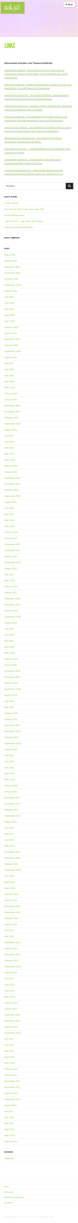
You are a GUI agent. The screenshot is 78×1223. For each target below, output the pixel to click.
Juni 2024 (9, 369)
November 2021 (12, 550)
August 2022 (10, 502)
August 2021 (10, 568)
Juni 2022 (9, 508)
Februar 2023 (11, 466)
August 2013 (10, 972)
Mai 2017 (9, 834)
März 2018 (9, 779)
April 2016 (9, 882)
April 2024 (9, 381)
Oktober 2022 (11, 490)
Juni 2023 (9, 442)
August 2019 (10, 695)
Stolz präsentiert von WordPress (16, 1217)
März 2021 (9, 580)
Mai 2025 (9, 309)
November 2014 (12, 942)
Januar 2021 (10, 592)
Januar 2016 (10, 900)
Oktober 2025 (11, 279)
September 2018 (12, 743)
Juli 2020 (8, 629)
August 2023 (10, 430)
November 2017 (12, 804)
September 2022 (12, 496)
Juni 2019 (9, 701)
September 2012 (12, 1033)
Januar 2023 (10, 472)
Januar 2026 (10, 261)
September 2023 (12, 424)
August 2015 (10, 924)
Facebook (8, 1203)
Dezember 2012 (12, 1015)
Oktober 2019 (11, 683)
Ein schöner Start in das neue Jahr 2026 (24, 209)
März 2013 (9, 997)
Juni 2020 (9, 635)
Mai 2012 (9, 1051)
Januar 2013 (10, 1009)
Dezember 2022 (12, 478)
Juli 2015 (8, 930)
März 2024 (9, 387)
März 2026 (9, 255)
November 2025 (12, 273)
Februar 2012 (11, 1069)
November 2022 (12, 484)
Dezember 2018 (12, 725)
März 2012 (9, 1063)
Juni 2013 (9, 984)
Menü (69, 5)
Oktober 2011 (11, 1093)
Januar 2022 (10, 538)
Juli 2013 (8, 978)
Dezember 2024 (12, 339)
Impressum (9, 1192)
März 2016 (9, 888)
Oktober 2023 (11, 418)
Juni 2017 (9, 828)
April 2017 (9, 840)
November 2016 (12, 858)
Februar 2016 (11, 894)
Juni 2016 (9, 876)
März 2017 (9, 846)
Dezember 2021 (12, 544)
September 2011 (12, 1099)
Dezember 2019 (12, 671)
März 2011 (9, 1135)
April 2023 (9, 454)
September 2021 (12, 562)
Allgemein (9, 1158)
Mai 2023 (9, 448)
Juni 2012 (9, 1045)
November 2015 (12, 912)
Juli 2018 (8, 755)
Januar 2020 (10, 665)
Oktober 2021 (11, 556)
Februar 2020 (11, 659)
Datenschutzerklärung (13, 1197)
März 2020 (9, 653)
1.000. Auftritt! (11, 203)
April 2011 (9, 1129)
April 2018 (9, 773)
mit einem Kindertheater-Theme (41, 1217)
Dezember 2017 (12, 797)
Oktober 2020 (11, 611)
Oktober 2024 (11, 345)
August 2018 (10, 749)
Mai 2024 (9, 375)
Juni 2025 (9, 303)
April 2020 (9, 647)
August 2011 (10, 1105)
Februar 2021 (11, 586)
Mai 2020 (9, 641)
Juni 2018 (9, 761)
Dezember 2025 (12, 267)
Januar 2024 (10, 399)
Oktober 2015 (11, 918)
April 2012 (9, 1057)
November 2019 (12, 677)
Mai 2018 (9, 767)
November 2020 (12, 604)
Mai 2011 (9, 1123)
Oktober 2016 (11, 864)
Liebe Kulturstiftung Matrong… (19, 227)
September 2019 (12, 689)
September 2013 (12, 966)
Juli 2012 (8, 1039)
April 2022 (9, 520)
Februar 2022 (11, 532)
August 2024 (10, 357)
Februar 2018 (11, 785)
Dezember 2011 (12, 1081)
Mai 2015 (9, 936)
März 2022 (9, 526)
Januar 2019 (10, 719)
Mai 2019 (9, 707)
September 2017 (12, 816)
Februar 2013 (11, 1003)
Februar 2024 (11, 393)
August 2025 (10, 291)
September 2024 (12, 351)
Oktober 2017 (11, 810)
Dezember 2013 (12, 954)
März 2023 (9, 460)
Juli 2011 (8, 1111)
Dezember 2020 (12, 598)
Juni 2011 (9, 1117)
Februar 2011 (11, 1141)
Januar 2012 (10, 1075)
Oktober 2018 (11, 737)
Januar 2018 (10, 791)
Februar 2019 (11, 713)
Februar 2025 (11, 327)
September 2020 (12, 617)
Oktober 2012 (11, 1027)
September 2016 (12, 870)
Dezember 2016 (12, 852)
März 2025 (9, 321)
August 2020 (10, 623)
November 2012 (12, 1021)
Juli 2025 (8, 297)
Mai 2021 (9, 574)
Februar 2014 (11, 948)
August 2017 (10, 822)
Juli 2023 (8, 436)
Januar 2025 (10, 333)
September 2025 (12, 285)
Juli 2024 (8, 363)
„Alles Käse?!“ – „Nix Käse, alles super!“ (24, 221)
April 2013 (9, 991)
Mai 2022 (9, 514)
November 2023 (12, 411)
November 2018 (12, 731)
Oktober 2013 (11, 960)
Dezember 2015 (12, 906)
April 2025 (9, 315)
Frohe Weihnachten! (14, 215)
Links (6, 1187)
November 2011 (12, 1087)
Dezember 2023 (12, 405)
